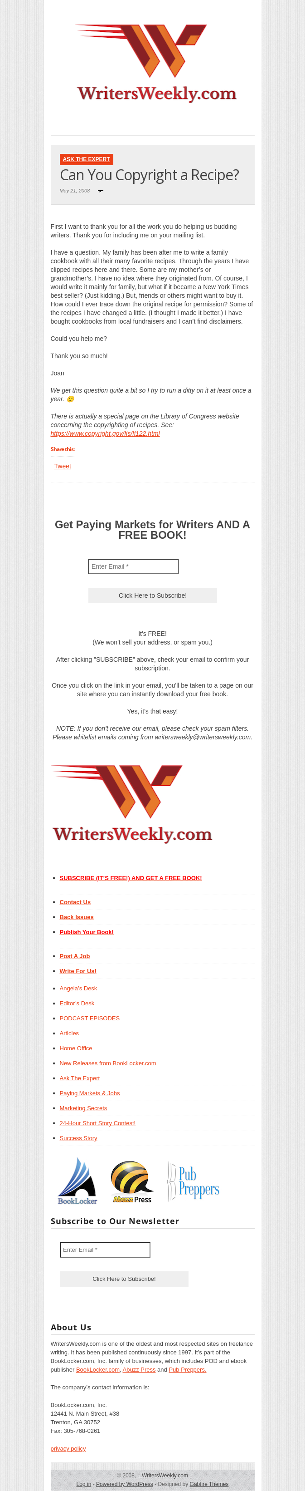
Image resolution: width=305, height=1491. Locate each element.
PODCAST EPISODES (90, 1018)
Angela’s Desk (78, 988)
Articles (69, 1033)
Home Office (76, 1048)
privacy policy (68, 1448)
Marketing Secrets (83, 1108)
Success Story (78, 1138)
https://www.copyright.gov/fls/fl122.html (105, 433)
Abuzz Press (139, 1369)
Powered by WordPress (124, 1484)
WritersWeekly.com (163, 1475)
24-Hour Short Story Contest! (98, 1123)
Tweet (62, 466)
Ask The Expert (86, 159)
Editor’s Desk (77, 1003)
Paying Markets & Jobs (90, 1093)
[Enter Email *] (133, 566)
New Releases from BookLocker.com (108, 1063)
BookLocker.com (98, 1369)
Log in (84, 1484)
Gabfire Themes (209, 1484)
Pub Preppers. (187, 1369)
